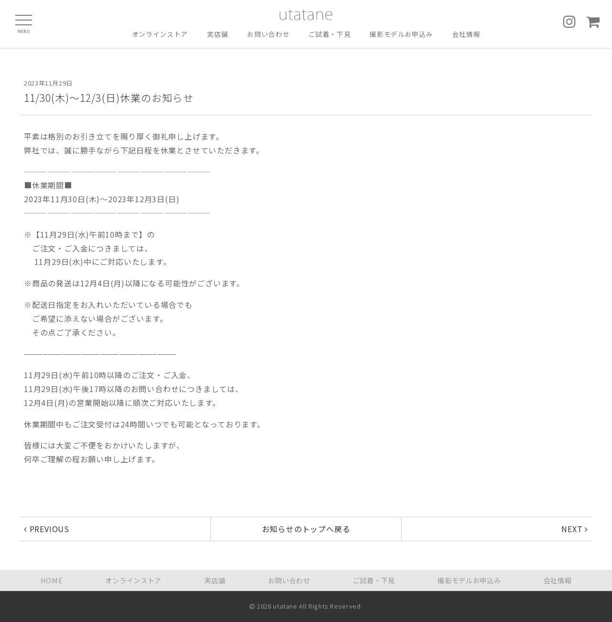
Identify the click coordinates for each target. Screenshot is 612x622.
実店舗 (217, 34)
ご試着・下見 (329, 34)
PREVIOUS (46, 529)
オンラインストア (160, 34)
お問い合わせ (268, 34)
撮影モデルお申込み (401, 34)
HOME (52, 580)
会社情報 (466, 34)
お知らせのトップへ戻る (306, 529)
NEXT (574, 529)
